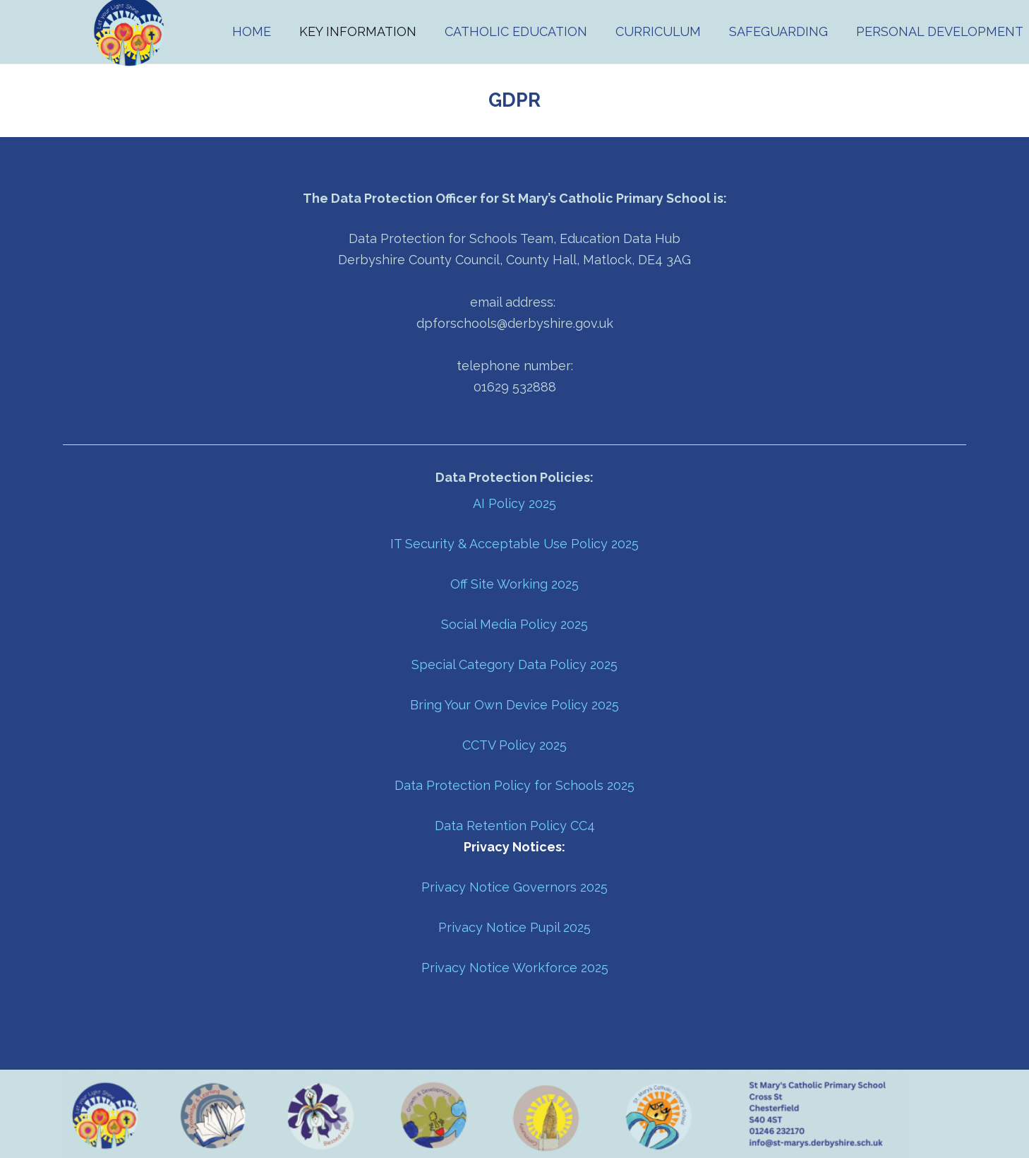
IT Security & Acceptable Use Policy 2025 (514, 543)
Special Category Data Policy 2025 (514, 664)
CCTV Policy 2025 (514, 745)
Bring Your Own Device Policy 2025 (514, 704)
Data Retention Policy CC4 (515, 825)
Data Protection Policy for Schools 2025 (514, 785)
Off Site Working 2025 (514, 584)
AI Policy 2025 (514, 503)
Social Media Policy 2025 (514, 624)
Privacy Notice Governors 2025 (514, 887)
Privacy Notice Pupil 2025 (514, 927)
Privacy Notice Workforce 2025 (514, 967)
